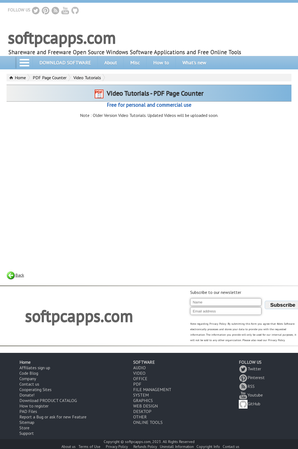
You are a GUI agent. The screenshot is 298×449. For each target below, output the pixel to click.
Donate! (26, 395)
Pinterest (252, 377)
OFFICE (140, 378)
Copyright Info (208, 446)
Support (26, 433)
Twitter (250, 368)
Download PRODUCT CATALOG (48, 400)
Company (27, 378)
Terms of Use (89, 446)
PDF (137, 384)
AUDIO (139, 367)
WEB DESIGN (145, 406)
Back (15, 275)
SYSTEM (141, 395)
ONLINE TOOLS (148, 422)
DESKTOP (142, 411)
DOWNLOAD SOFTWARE (65, 63)
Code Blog (28, 373)
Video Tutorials (87, 77)
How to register (34, 406)
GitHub (249, 403)
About (110, 63)
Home (20, 77)
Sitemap (26, 422)
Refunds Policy (145, 446)
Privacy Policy (117, 446)
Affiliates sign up (34, 367)
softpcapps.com (61, 37)
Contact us (29, 384)
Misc (135, 63)
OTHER (140, 417)
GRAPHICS (143, 400)
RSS (247, 386)
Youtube (251, 395)
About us (68, 446)
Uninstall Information (177, 446)
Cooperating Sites (35, 389)
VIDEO (139, 373)
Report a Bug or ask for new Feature (53, 417)
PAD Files (28, 411)
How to (161, 63)
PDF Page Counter (50, 77)
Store (24, 427)
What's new (194, 63)
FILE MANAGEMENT (152, 389)
